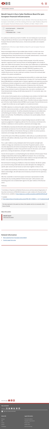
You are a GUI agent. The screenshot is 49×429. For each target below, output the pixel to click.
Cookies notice (27, 424)
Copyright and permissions (29, 420)
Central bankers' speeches (8, 8)
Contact (2, 422)
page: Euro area (9, 240)
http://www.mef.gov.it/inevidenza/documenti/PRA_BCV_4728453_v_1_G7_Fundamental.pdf (26, 199)
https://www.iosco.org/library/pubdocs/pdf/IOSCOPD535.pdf (31, 194)
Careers (2, 424)
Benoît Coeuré (10, 30)
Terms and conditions (28, 419)
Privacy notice (27, 422)
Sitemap (3, 419)
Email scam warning (28, 426)
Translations (3, 426)
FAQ (2, 420)
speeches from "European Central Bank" (15, 237)
